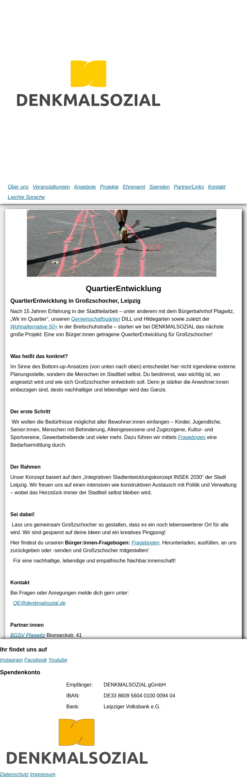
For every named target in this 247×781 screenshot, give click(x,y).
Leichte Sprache (26, 197)
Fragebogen (192, 437)
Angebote (85, 187)
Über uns (18, 187)
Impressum (42, 774)
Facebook (35, 660)
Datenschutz (14, 774)
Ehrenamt (134, 187)
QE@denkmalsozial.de (39, 603)
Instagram (11, 660)
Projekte (109, 187)
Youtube (57, 660)
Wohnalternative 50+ (34, 326)
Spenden (159, 187)
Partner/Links (189, 187)
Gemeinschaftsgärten (95, 319)
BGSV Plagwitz (27, 635)
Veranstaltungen (51, 187)
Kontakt (216, 187)
